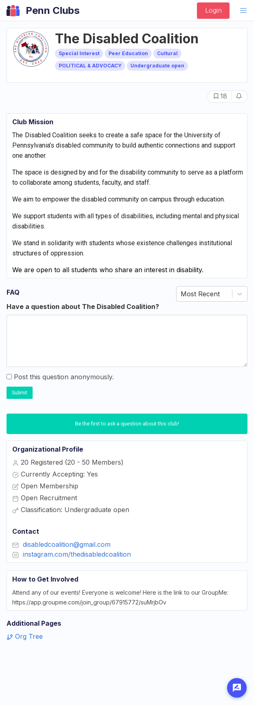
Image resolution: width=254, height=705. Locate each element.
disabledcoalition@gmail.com (66, 544)
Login (213, 10)
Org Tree (25, 636)
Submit (19, 393)
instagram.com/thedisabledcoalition (77, 554)
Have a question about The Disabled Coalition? (83, 306)
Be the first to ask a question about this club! (127, 424)
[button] (243, 10)
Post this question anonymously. (60, 377)
